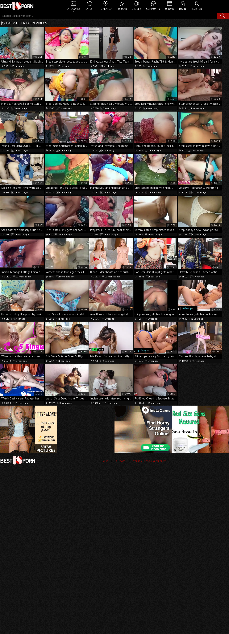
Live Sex (136, 8)
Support (120, 461)
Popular (122, 8)
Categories (73, 8)
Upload (169, 8)
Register (196, 8)
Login (182, 8)
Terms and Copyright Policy (149, 461)
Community (153, 8)
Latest (89, 8)
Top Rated (105, 8)
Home (105, 461)
